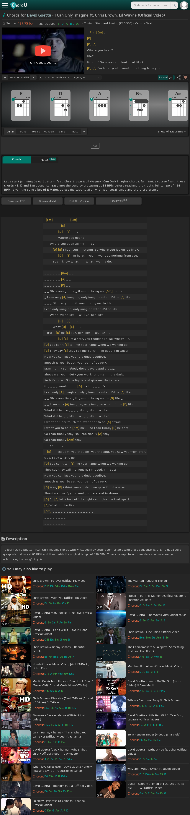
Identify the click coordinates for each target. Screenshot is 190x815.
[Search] (174, 5)
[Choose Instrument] (84, 131)
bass (75, 131)
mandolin (49, 131)
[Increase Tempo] (33, 77)
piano (23, 131)
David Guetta (39, 15)
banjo (62, 131)
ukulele (36, 131)
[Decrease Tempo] (5, 77)
